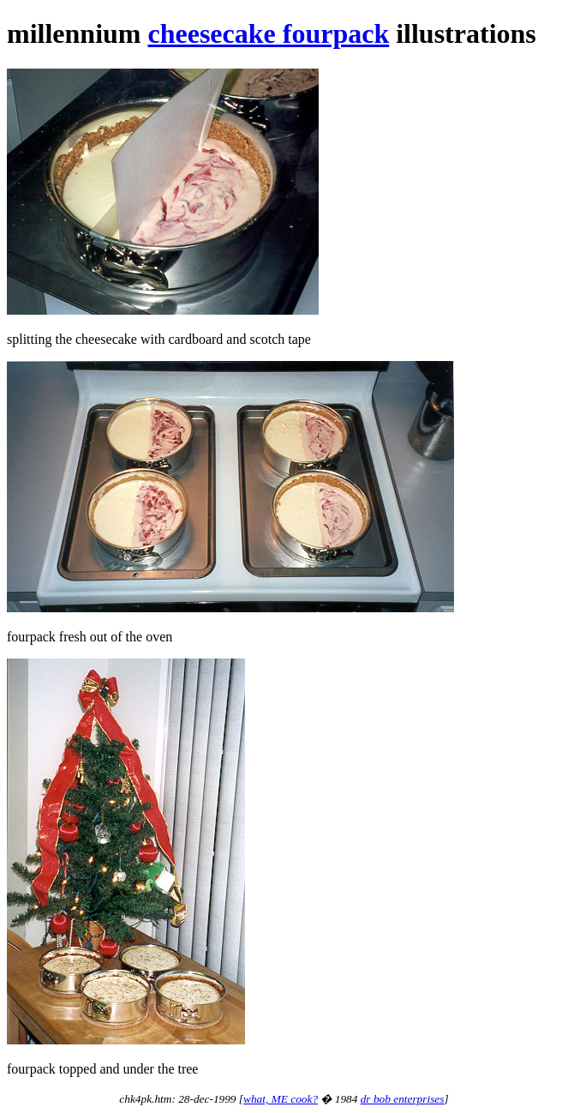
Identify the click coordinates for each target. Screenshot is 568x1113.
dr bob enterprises (403, 1098)
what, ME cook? (280, 1098)
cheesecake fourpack (268, 33)
